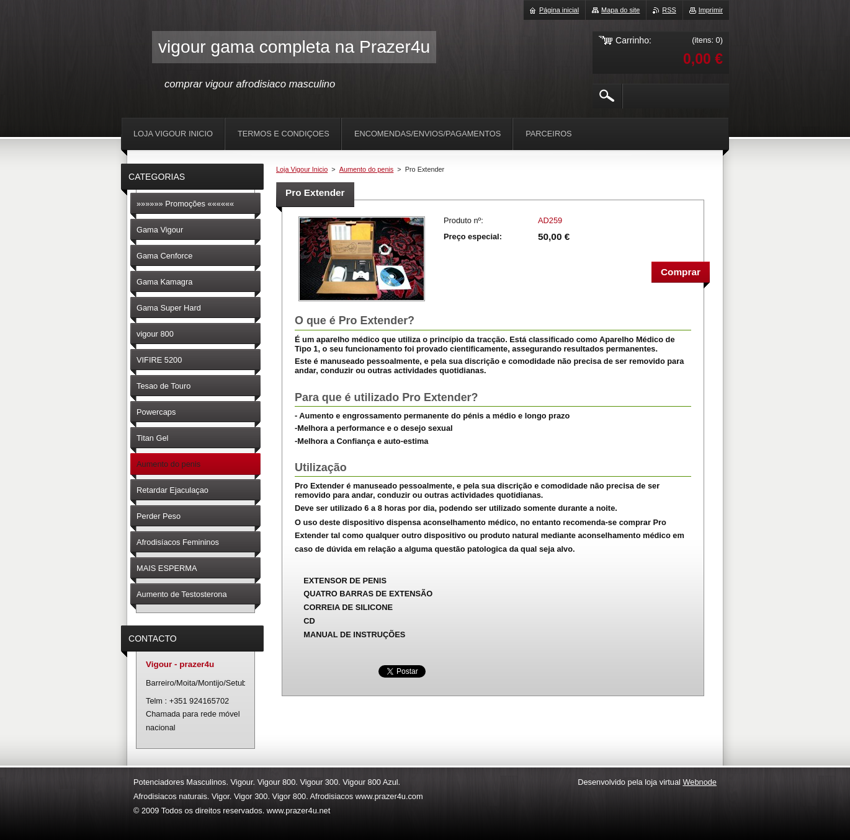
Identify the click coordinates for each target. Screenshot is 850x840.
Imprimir (711, 10)
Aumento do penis (366, 169)
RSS (669, 10)
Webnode (699, 782)
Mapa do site (620, 10)
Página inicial (559, 10)
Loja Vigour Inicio (302, 169)
